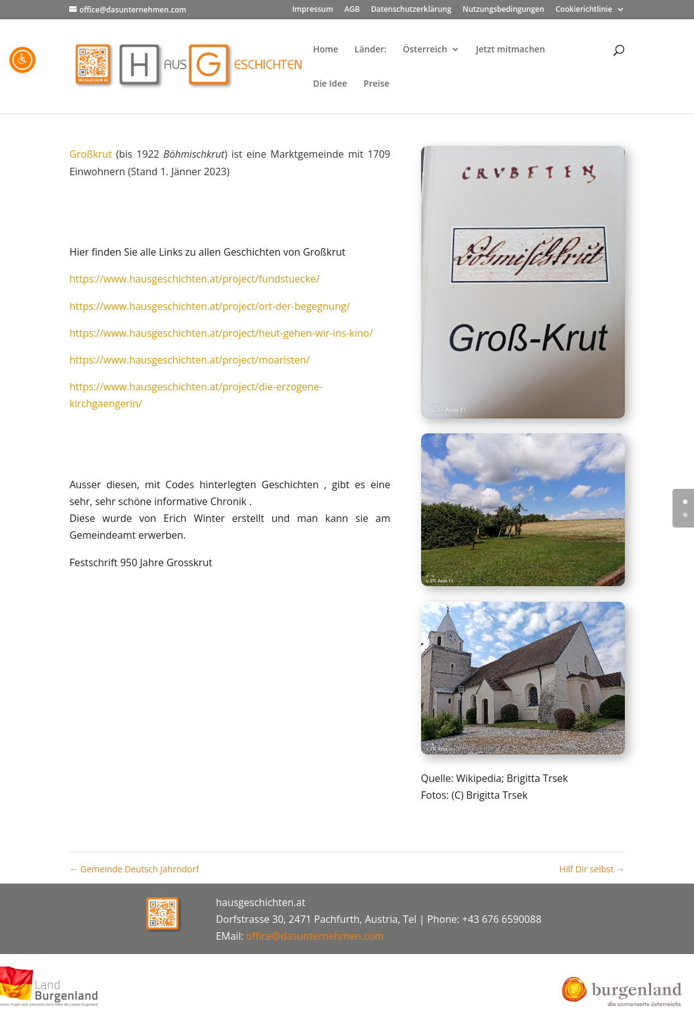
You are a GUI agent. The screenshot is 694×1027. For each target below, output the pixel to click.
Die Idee (330, 84)
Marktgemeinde (307, 154)
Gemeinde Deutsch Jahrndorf (134, 869)
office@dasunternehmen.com (315, 936)
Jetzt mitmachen (510, 50)
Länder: (370, 50)
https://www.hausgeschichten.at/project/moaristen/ (189, 360)
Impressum (312, 10)
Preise (377, 84)
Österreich (425, 50)
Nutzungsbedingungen (503, 10)
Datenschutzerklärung (411, 10)
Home (325, 50)
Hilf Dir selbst (592, 869)
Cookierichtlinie (584, 10)
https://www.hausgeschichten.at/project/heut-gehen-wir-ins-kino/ (221, 333)
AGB (352, 10)
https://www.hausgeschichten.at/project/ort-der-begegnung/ (209, 306)
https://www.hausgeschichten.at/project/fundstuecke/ (194, 279)
